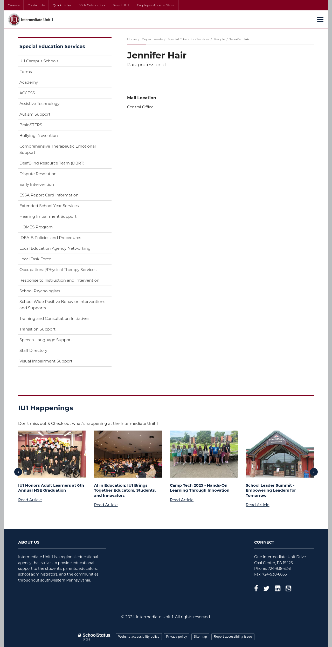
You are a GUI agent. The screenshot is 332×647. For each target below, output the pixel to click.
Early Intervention (36, 184)
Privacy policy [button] (176, 636)
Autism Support (34, 114)
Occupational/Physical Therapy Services (57, 269)
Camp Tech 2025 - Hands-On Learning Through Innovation (200, 488)
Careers (13, 5)
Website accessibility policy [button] (139, 636)
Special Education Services (188, 39)
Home (132, 39)
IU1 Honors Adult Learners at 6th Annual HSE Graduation (51, 488)
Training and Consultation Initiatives (54, 318)
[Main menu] (320, 19)
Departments (152, 39)
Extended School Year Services (49, 205)
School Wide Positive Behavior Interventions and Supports (62, 304)
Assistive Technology (39, 103)
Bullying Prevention (38, 135)
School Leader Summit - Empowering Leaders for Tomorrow (271, 490)
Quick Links (62, 5)
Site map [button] (200, 636)
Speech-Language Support (45, 339)
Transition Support (37, 329)
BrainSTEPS (30, 124)
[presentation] (18, 472)
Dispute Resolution (38, 173)
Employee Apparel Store (156, 5)
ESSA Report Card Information (49, 195)
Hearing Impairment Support (48, 216)
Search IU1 (121, 5)
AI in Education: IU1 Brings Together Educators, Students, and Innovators (125, 490)
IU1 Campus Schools (38, 60)
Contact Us (36, 5)
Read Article (30, 499)
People (219, 39)
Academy (28, 82)
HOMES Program (36, 227)
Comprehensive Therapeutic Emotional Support (57, 149)
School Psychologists (39, 290)
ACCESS (27, 92)
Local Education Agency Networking (55, 248)
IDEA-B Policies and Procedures (50, 237)
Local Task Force (35, 258)
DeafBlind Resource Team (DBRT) (52, 163)
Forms (25, 71)
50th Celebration (92, 5)
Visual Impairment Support (45, 361)
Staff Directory (33, 350)
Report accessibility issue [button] (233, 636)
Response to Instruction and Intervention (59, 280)
